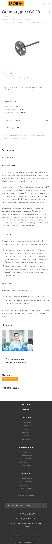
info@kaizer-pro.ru (28, 518)
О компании (26, 422)
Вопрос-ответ (26, 488)
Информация (26, 447)
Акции (26, 409)
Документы (26, 439)
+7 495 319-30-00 (27, 514)
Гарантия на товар (26, 462)
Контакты (26, 432)
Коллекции (26, 492)
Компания (26, 418)
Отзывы (26, 429)
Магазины (26, 452)
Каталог (26, 405)
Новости (26, 426)
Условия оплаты (26, 455)
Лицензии (26, 436)
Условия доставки (26, 459)
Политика (26, 465)
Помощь (26, 474)
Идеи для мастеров (26, 495)
